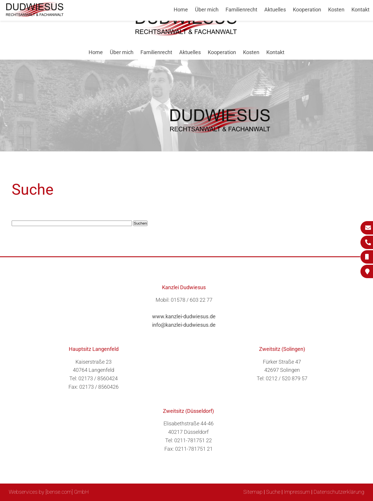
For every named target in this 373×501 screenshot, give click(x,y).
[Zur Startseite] (186, 34)
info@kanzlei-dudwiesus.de (184, 325)
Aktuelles (190, 52)
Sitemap (253, 492)
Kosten (251, 52)
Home (96, 52)
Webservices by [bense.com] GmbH (49, 492)
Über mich (121, 52)
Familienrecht (156, 52)
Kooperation (222, 52)
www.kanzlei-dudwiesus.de (184, 316)
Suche (273, 492)
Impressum (297, 492)
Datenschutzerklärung (339, 492)
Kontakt (275, 52)
